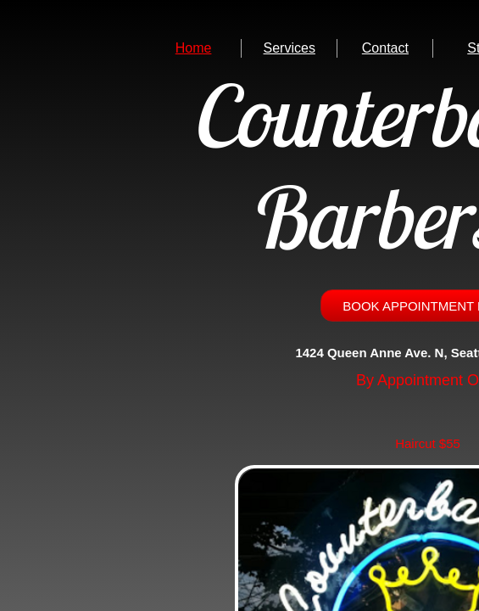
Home (193, 48)
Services (289, 48)
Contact (385, 48)
